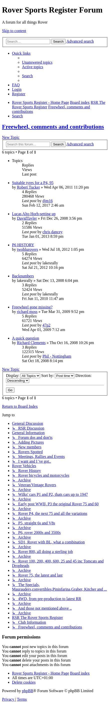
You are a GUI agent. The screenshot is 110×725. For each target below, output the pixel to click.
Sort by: (57, 375)
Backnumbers (23, 276)
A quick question (25, 338)
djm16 (47, 201)
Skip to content (14, 31)
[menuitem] (37, 62)
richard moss (27, 311)
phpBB (27, 691)
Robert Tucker (28, 187)
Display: (23, 375)
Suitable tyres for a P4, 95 (32, 183)
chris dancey (52, 232)
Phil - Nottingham (56, 356)
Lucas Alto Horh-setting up (34, 214)
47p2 (46, 325)
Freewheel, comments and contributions (53, 126)
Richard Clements (31, 343)
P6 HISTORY (23, 245)
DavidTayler (27, 218)
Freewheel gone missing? (32, 307)
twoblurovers (27, 249)
